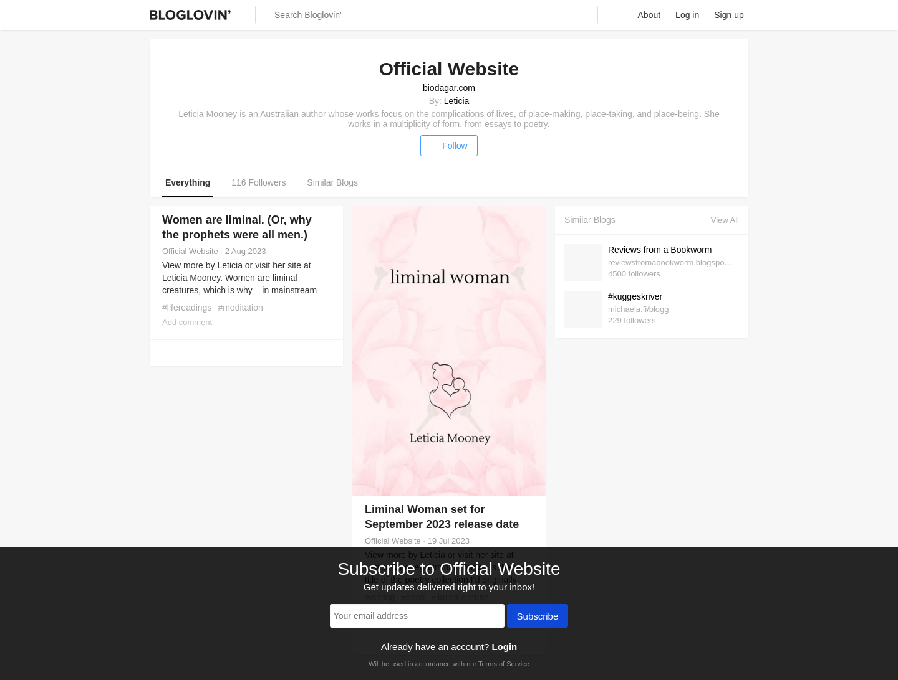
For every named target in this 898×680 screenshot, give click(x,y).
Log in (687, 15)
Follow (448, 146)
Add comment (187, 322)
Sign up (728, 15)
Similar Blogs (332, 182)
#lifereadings (186, 308)
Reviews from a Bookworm (660, 250)
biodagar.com (449, 88)
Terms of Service (503, 664)
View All (725, 220)
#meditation (240, 308)
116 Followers (258, 182)
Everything (187, 182)
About (649, 15)
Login (504, 646)
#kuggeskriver (635, 296)
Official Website (190, 251)
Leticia (456, 101)
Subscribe (538, 617)
